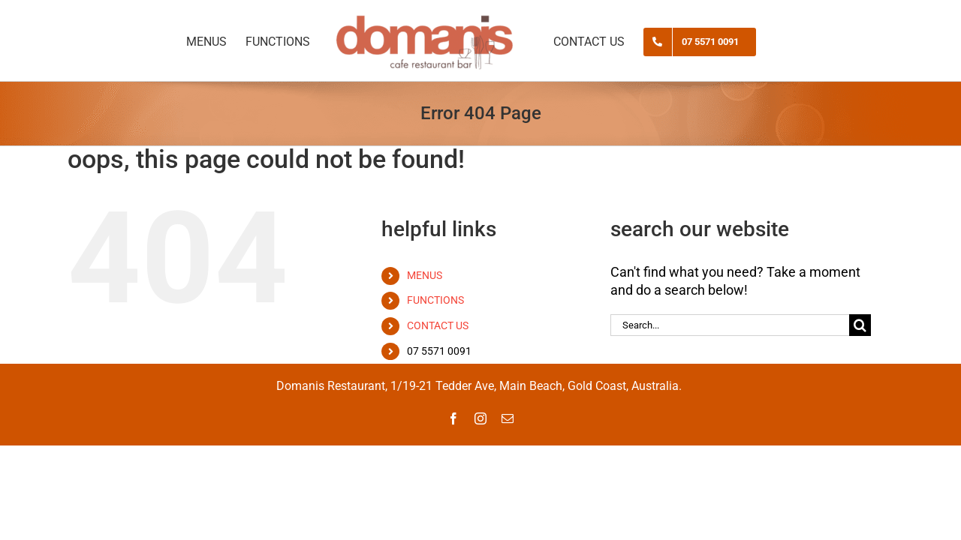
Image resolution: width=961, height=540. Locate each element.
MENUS (424, 275)
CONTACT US (437, 326)
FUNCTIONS (435, 300)
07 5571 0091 (439, 351)
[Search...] (729, 325)
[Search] (860, 325)
